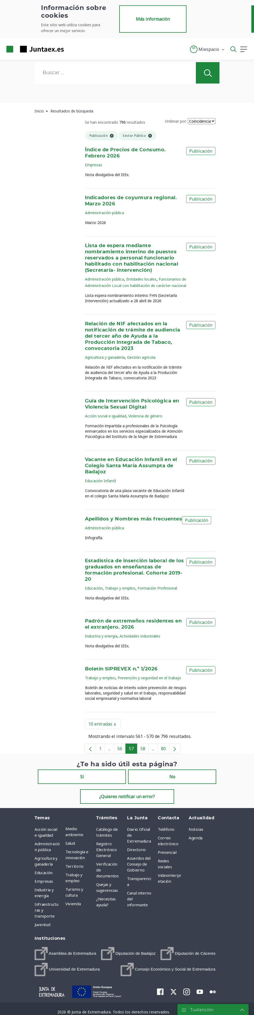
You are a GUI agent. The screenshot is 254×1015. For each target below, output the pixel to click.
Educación (94, 588)
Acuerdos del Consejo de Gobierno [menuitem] (139, 864)
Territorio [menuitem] (74, 866)
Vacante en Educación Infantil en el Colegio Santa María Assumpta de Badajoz (131, 465)
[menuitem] (65, 953)
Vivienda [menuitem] (73, 903)
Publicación (200, 151)
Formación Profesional (157, 588)
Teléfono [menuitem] (166, 829)
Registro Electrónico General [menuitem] (106, 849)
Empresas (93, 164)
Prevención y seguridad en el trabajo (149, 677)
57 (133, 750)
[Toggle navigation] (71, 49)
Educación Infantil (100, 480)
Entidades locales (141, 279)
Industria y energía (101, 636)
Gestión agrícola (141, 357)
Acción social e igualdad (105, 415)
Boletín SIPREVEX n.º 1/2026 (121, 669)
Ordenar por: (176, 121)
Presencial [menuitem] (167, 852)
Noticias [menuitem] (196, 829)
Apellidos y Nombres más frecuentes (133, 519)
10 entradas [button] (104, 725)
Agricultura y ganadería (105, 357)
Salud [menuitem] (70, 843)
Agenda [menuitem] (196, 837)
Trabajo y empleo (120, 588)
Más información (153, 19)
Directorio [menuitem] (136, 849)
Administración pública (104, 212)
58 (144, 750)
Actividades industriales (139, 636)
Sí (82, 777)
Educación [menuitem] (44, 872)
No (172, 777)
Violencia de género (145, 415)
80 (165, 750)
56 (121, 750)
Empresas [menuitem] (44, 881)
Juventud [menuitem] (42, 924)
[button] (207, 49)
